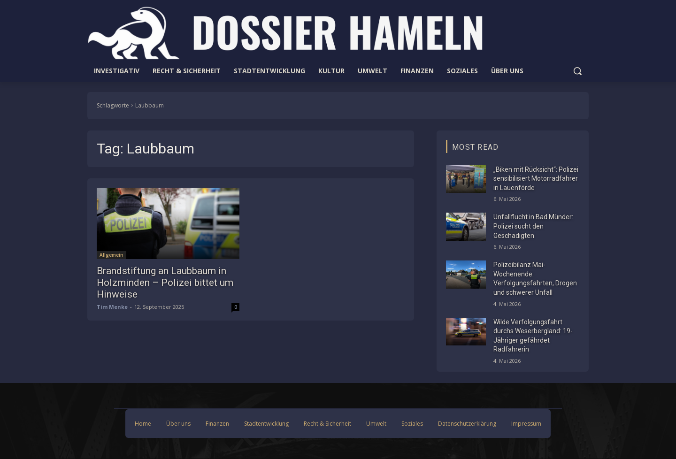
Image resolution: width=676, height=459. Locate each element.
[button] (577, 71)
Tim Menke (112, 306)
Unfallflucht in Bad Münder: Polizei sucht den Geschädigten (533, 226)
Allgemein (111, 255)
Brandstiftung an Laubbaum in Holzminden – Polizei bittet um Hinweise (165, 282)
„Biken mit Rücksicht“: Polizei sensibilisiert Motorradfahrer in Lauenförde (535, 178)
